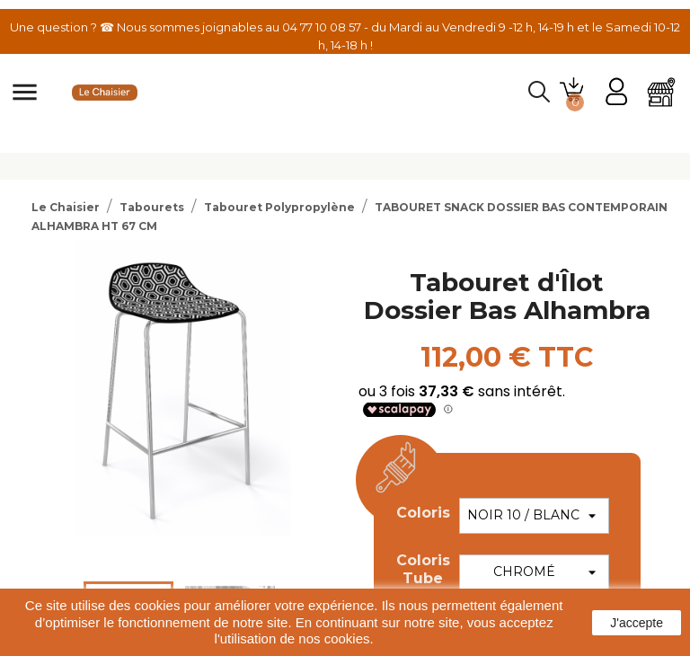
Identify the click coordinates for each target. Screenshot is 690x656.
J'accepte (636, 623)
